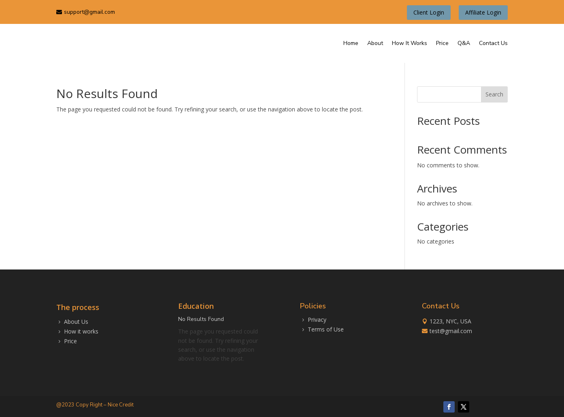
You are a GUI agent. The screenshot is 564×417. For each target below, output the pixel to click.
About (375, 42)
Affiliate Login (483, 11)
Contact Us (493, 42)
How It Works (409, 42)
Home (350, 42)
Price (442, 42)
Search (494, 93)
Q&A (464, 42)
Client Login (428, 11)
